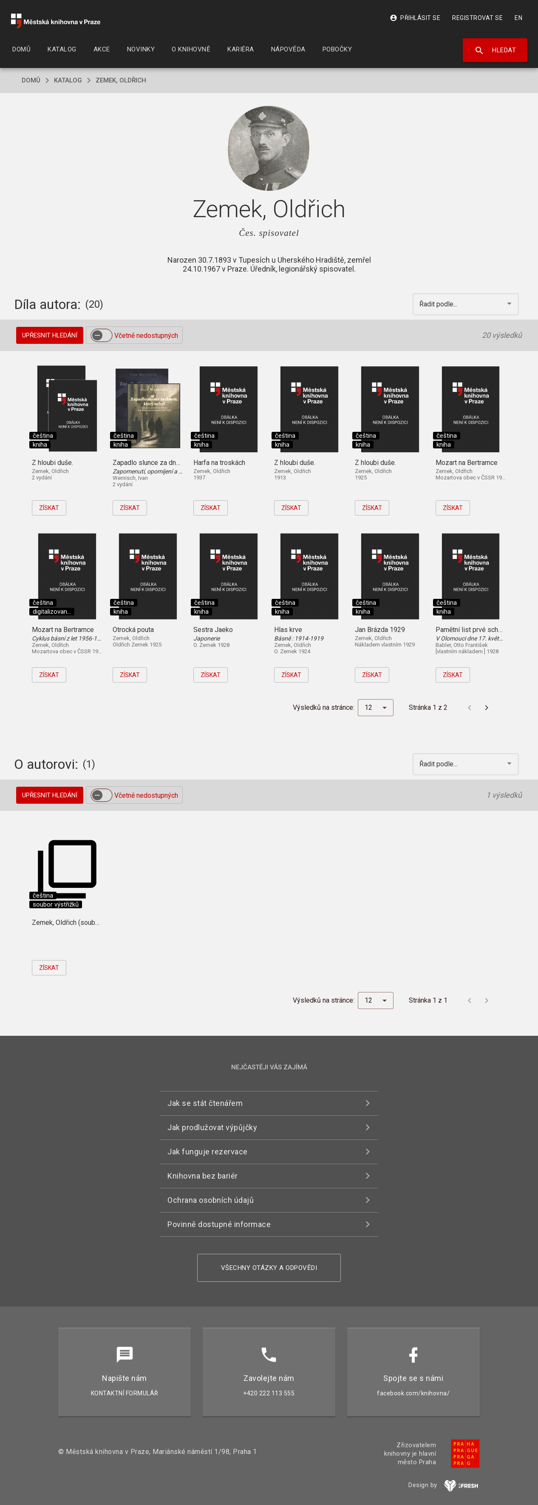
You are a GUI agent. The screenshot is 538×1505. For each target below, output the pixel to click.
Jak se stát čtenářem (205, 1103)
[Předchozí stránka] (469, 707)
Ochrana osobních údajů (210, 1200)
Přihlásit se (415, 18)
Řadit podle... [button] (439, 304)
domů (31, 80)
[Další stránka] (486, 707)
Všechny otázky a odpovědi (269, 1268)
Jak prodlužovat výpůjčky (212, 1127)
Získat (49, 508)
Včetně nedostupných (146, 336)
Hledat (495, 50)
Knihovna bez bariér (202, 1175)
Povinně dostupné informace (219, 1224)
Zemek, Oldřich (121, 80)
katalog (68, 80)
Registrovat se (477, 17)
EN (518, 17)
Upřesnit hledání (49, 335)
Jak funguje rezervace (207, 1151)
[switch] (102, 335)
